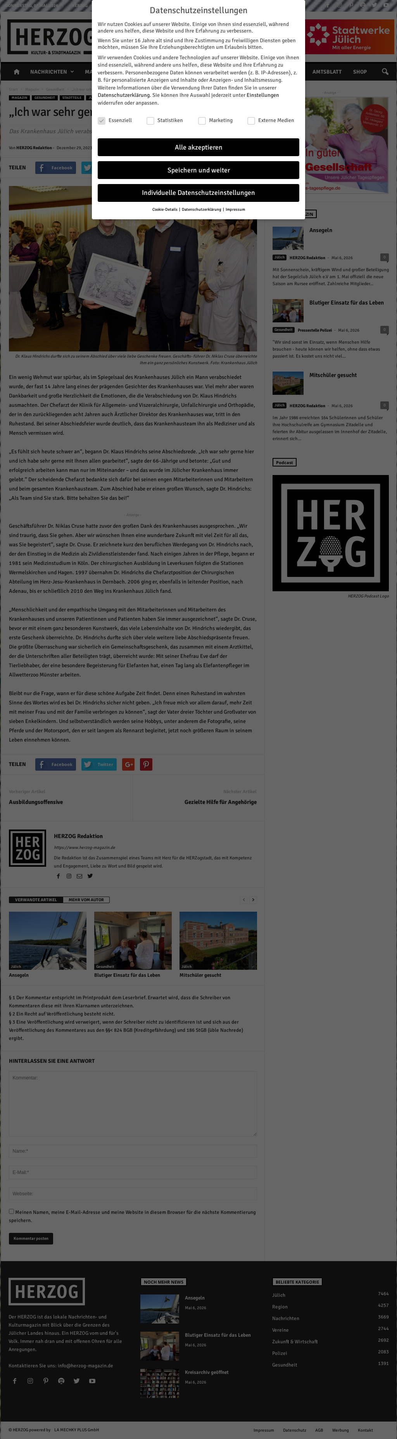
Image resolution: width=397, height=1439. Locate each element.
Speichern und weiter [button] (198, 166)
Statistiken (165, 115)
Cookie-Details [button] (165, 205)
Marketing (215, 115)
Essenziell (115, 115)
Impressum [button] (235, 205)
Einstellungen (263, 91)
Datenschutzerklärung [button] (202, 205)
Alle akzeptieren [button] (199, 143)
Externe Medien (270, 115)
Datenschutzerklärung (124, 91)
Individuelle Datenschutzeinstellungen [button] (198, 188)
